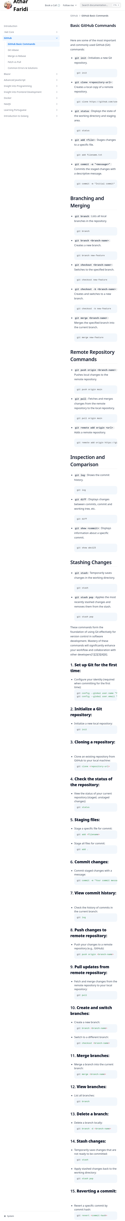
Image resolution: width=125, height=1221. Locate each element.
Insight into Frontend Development (20, 86)
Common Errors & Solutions (17, 59)
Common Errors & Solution (63, 1184)
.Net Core (20, 21)
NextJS (20, 100)
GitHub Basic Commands (21, 33)
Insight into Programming (20, 79)
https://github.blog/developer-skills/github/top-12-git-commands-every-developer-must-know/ (81, 1136)
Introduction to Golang (20, 112)
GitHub (20, 27)
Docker (20, 94)
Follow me (70, 5)
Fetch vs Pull (14, 51)
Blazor (20, 67)
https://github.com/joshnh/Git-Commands (91, 1095)
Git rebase (13, 39)
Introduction (10, 15)
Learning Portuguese (20, 106)
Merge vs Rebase (17, 45)
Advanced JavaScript (20, 73)
